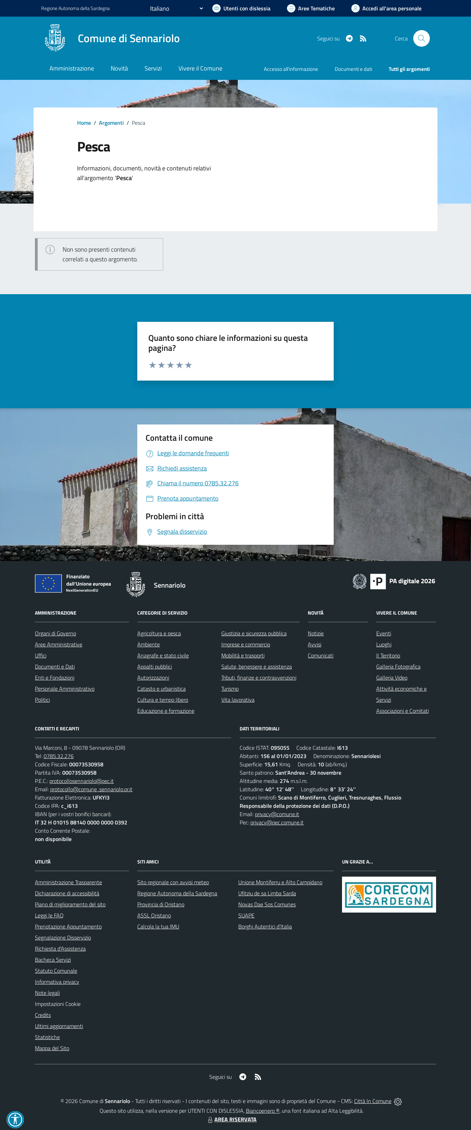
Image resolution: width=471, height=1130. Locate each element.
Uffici (40, 655)
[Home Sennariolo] (110, 38)
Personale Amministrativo (64, 688)
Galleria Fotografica (398, 666)
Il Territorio (388, 655)
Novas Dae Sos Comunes (267, 904)
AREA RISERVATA (231, 1119)
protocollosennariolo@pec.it (81, 781)
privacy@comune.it (277, 814)
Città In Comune (372, 1101)
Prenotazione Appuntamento (68, 926)
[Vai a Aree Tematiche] (311, 8)
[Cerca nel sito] (421, 38)
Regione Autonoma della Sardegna (177, 893)
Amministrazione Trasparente (68, 882)
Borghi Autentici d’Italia (265, 926)
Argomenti (111, 123)
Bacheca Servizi (53, 959)
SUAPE (246, 915)
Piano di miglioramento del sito (70, 904)
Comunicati (320, 655)
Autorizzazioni (153, 677)
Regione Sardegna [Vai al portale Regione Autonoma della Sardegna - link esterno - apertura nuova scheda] (75, 8)
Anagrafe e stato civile (163, 655)
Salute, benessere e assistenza (256, 666)
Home (84, 123)
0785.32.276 (59, 756)
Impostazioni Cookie (58, 1004)
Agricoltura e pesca (159, 633)
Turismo (230, 688)
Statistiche (47, 1037)
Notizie (316, 633)
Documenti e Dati (55, 666)
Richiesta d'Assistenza (60, 948)
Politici (42, 699)
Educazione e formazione (165, 711)
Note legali (47, 993)
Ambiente (148, 644)
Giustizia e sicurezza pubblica (254, 633)
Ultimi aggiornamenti (59, 1026)
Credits (43, 1015)
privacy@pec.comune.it (277, 822)
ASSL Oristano (154, 915)
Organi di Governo (55, 633)
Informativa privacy (57, 982)
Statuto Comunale (56, 970)
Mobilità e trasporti (243, 655)
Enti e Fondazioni (54, 677)
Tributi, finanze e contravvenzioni (258, 677)
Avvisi (314, 644)
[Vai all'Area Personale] (386, 8)
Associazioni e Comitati (402, 711)
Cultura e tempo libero (162, 699)
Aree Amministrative (58, 644)
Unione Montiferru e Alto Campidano (280, 882)
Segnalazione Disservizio (63, 937)
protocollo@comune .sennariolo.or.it (91, 789)
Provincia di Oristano (160, 904)
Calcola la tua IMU (158, 926)
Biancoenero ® (262, 1110)
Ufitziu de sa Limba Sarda (267, 893)
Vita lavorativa (238, 699)
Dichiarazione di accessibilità (67, 893)
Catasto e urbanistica (161, 688)
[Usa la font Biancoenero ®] (241, 8)
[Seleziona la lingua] (176, 8)
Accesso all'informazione (291, 69)
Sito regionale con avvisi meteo (173, 882)
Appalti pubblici (154, 666)
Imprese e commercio (245, 644)
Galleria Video (391, 677)
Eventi (383, 633)
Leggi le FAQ (49, 915)
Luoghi (383, 644)
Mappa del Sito (52, 1048)
